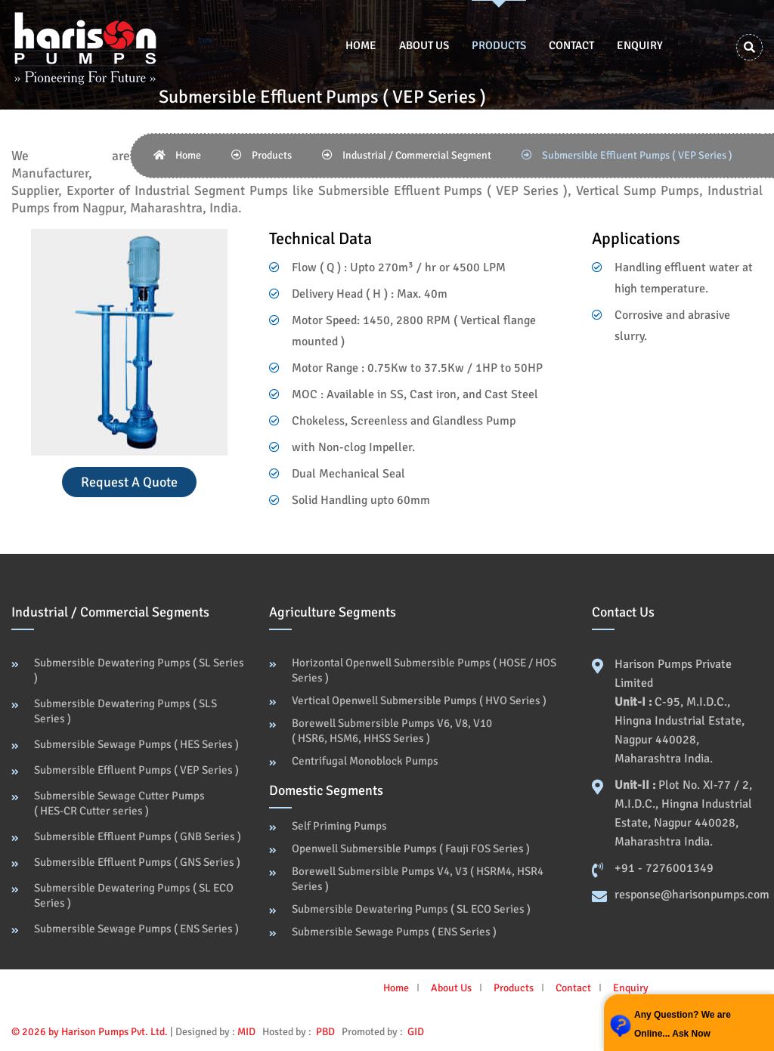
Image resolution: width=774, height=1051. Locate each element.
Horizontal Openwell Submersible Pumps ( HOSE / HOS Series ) (424, 670)
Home (360, 45)
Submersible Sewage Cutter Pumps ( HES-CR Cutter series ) (119, 803)
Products (499, 45)
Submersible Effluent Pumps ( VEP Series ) (136, 770)
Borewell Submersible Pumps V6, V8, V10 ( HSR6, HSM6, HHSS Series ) (392, 730)
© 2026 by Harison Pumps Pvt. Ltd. (89, 1031)
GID (414, 1031)
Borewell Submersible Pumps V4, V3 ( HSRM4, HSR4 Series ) (417, 878)
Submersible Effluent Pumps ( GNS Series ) (137, 862)
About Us (424, 45)
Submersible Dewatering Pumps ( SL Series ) (139, 670)
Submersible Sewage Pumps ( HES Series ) (136, 744)
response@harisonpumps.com (692, 894)
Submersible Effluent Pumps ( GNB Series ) (137, 836)
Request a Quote (129, 482)
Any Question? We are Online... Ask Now (682, 1024)
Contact (571, 45)
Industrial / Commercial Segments (110, 612)
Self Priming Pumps (339, 826)
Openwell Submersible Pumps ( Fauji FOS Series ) (411, 848)
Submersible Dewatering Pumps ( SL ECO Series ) (134, 895)
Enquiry (640, 45)
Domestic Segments (326, 790)
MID (246, 1031)
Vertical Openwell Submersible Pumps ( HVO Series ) (419, 700)
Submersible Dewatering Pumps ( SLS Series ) (125, 711)
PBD (325, 1031)
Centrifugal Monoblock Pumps (365, 761)
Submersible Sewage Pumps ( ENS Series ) (136, 928)
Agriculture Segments (332, 612)
